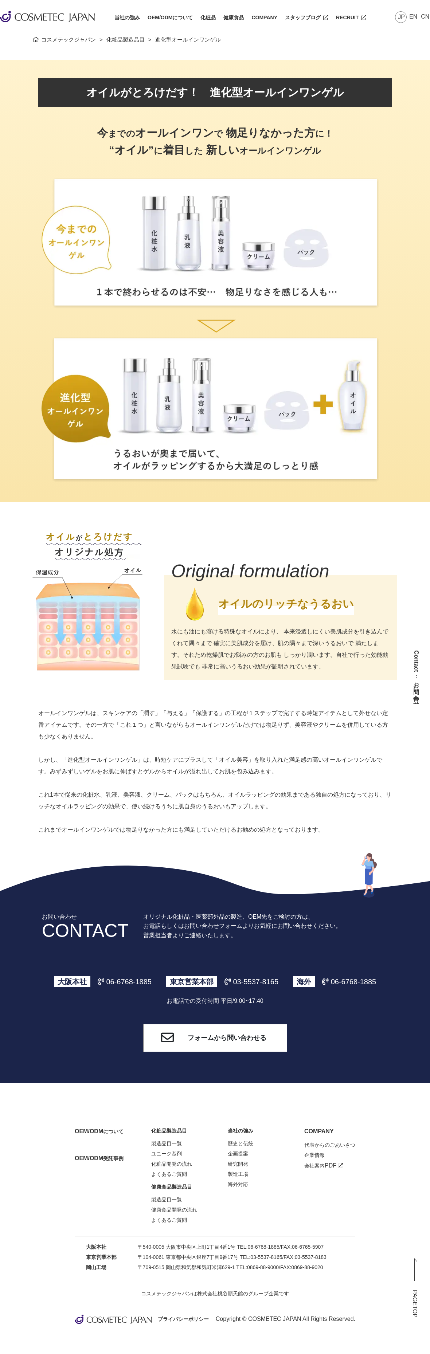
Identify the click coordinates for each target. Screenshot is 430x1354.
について (99, 1131)
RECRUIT (351, 17)
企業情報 (314, 1155)
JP (401, 17)
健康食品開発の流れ (174, 1210)
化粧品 (208, 17)
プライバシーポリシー (183, 1319)
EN (413, 16)
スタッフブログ (306, 17)
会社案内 (323, 1166)
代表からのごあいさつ (329, 1145)
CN (425, 16)
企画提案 (238, 1154)
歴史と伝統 (240, 1143)
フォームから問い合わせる (207, 1038)
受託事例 (99, 1158)
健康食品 (233, 17)
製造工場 (238, 1174)
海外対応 (238, 1184)
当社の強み (127, 17)
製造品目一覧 (166, 1143)
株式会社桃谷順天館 (220, 1293)
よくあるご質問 (169, 1174)
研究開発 (238, 1164)
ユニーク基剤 (166, 1154)
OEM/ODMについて (170, 17)
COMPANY (264, 17)
